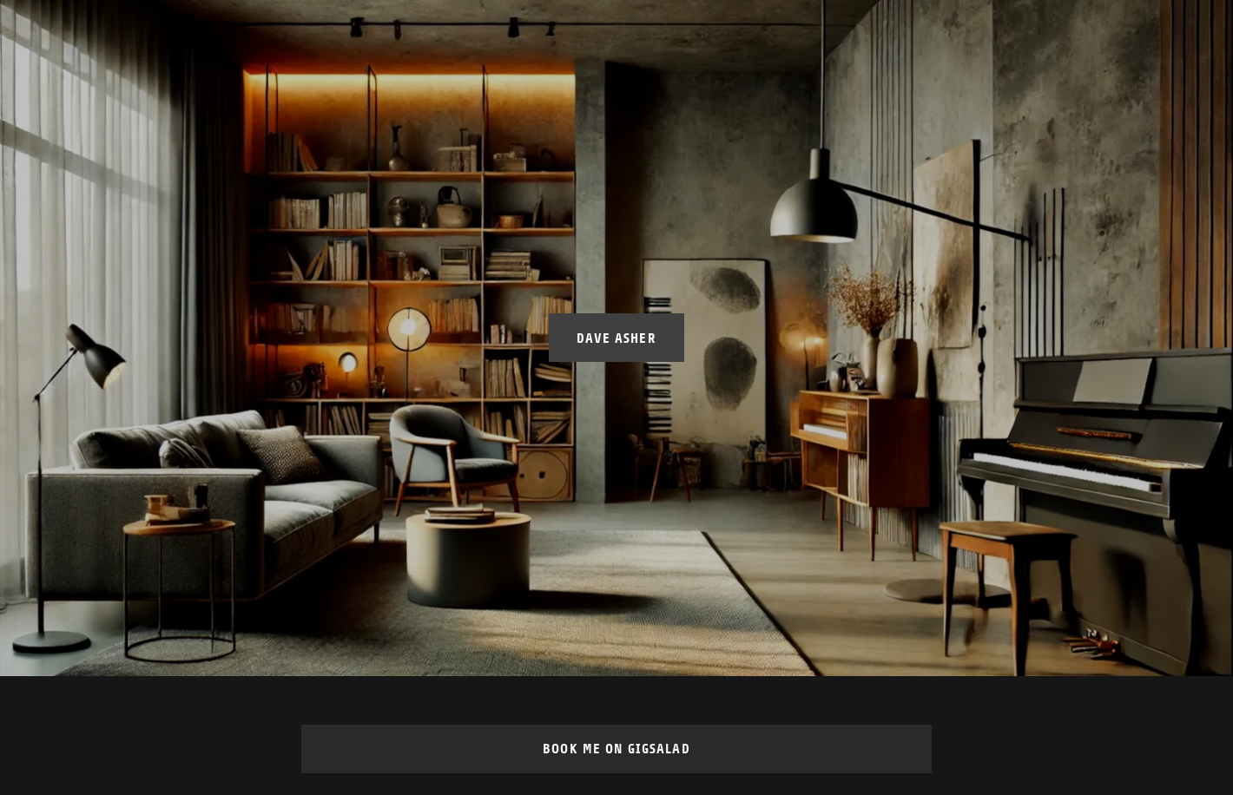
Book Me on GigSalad (616, 748)
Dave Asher (616, 338)
